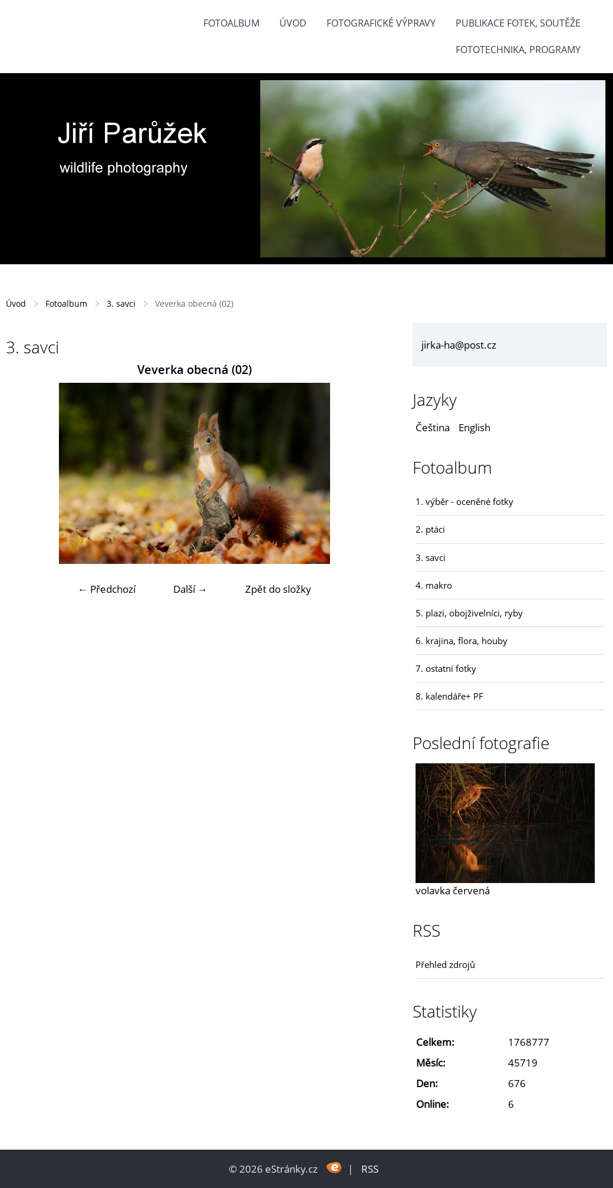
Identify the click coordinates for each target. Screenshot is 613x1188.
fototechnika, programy (518, 49)
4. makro (434, 585)
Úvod (292, 23)
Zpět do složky (278, 589)
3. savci (121, 303)
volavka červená (453, 890)
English (474, 427)
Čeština (433, 427)
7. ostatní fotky (446, 668)
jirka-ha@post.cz (458, 345)
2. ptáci (430, 529)
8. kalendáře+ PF (449, 696)
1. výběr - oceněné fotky (464, 501)
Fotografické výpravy (381, 23)
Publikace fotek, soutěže (518, 23)
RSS (369, 1169)
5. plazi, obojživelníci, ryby (469, 613)
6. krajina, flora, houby (461, 640)
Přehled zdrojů (445, 964)
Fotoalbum (231, 23)
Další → (190, 589)
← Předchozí (107, 589)
